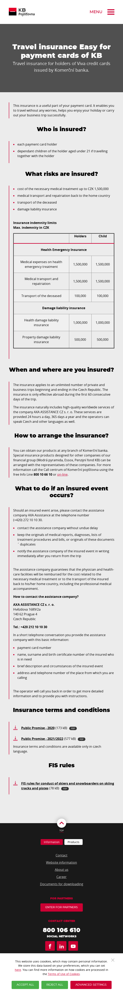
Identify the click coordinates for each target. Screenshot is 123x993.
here (18, 970)
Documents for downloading (61, 884)
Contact (61, 855)
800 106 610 (61, 930)
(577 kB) (53, 739)
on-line (62, 474)
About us (61, 869)
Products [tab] (73, 842)
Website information (61, 862)
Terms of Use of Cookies (64, 974)
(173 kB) (49, 728)
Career (61, 877)
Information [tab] (52, 842)
